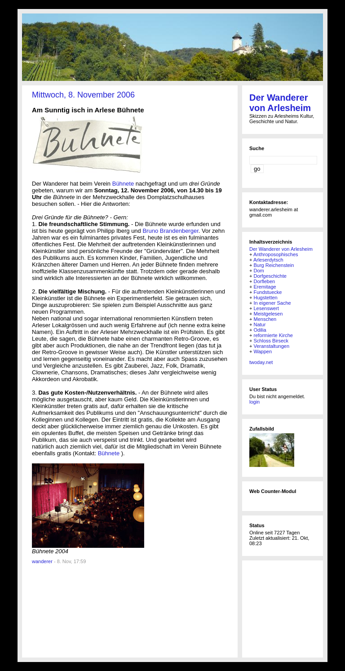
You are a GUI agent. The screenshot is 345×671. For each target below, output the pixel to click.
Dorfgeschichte (269, 276)
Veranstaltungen (271, 346)
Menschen (264, 319)
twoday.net (261, 362)
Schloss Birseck (270, 340)
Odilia (259, 330)
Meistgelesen (268, 313)
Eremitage (264, 286)
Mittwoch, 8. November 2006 (83, 94)
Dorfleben (264, 281)
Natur (259, 324)
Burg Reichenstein (273, 265)
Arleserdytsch (268, 259)
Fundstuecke (267, 292)
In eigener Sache (272, 303)
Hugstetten (265, 297)
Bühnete (124, 183)
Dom (258, 270)
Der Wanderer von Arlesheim (280, 103)
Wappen (262, 351)
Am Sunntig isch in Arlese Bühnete (88, 110)
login (254, 401)
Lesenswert (266, 308)
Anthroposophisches (275, 254)
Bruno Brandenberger (170, 230)
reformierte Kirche (272, 335)
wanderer (42, 561)
